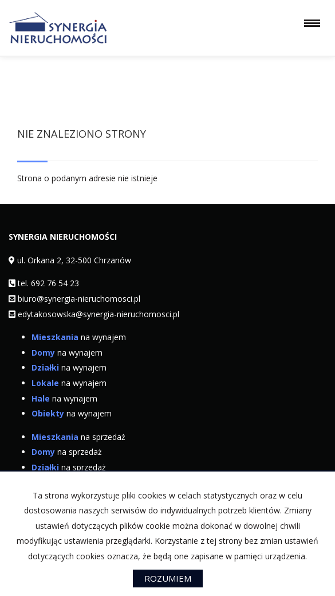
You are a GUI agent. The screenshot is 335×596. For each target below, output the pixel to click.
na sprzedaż (78, 436)
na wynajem (78, 337)
